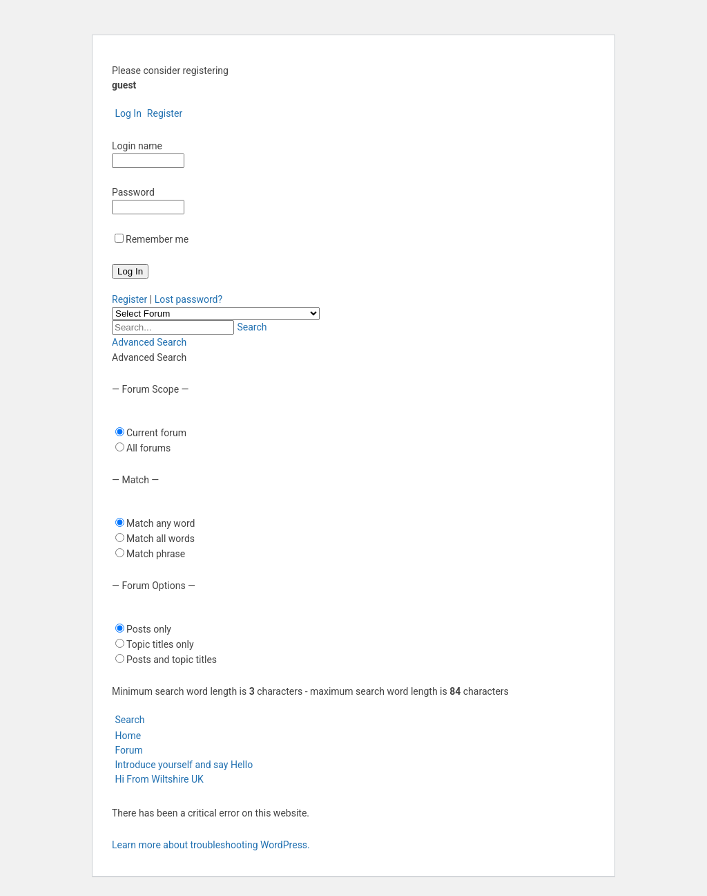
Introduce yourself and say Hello (184, 764)
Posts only (148, 629)
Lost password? (188, 299)
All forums (148, 448)
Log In (127, 113)
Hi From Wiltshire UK (159, 779)
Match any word (160, 523)
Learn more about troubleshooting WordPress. (211, 844)
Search (250, 327)
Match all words (160, 538)
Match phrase (155, 553)
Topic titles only (160, 644)
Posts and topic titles (171, 659)
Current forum (156, 432)
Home (126, 735)
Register (163, 113)
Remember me (157, 239)
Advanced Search (149, 342)
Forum (127, 750)
